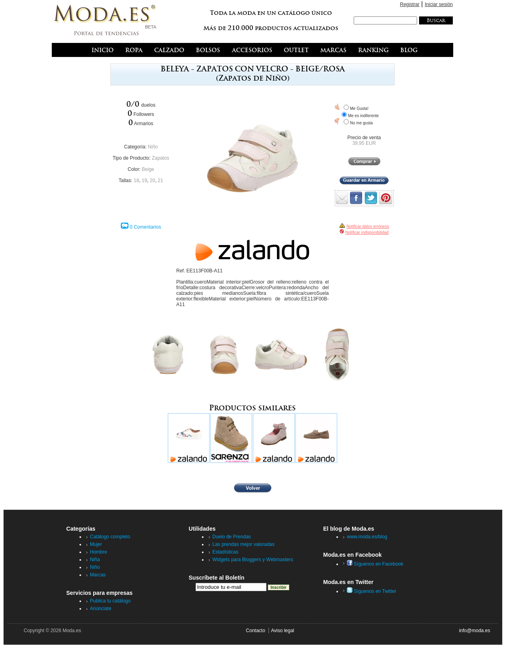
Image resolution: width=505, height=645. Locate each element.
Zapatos (160, 158)
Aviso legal (282, 630)
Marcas (98, 575)
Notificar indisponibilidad (367, 232)
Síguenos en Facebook (375, 564)
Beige (148, 169)
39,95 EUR (364, 143)
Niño (153, 147)
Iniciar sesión (439, 4)
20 (152, 180)
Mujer (96, 544)
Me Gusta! (359, 108)
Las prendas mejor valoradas (243, 544)
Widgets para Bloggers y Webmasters (252, 559)
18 (136, 180)
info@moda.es (474, 630)
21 (160, 180)
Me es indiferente (363, 116)
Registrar (409, 4)
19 (144, 180)
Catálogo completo (110, 537)
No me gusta (361, 123)
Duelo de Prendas (231, 537)
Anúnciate (100, 608)
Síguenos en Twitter (371, 591)
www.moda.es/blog (367, 537)
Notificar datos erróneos (367, 226)
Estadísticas (225, 552)
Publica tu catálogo (110, 601)
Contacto (255, 630)
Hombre (98, 552)
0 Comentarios (145, 227)
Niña (95, 559)
